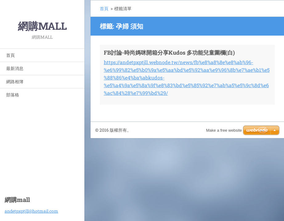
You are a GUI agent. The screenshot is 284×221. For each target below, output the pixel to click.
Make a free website (224, 130)
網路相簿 (14, 81)
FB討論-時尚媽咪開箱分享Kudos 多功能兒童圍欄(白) (169, 52)
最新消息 (14, 68)
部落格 (12, 95)
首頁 (10, 55)
